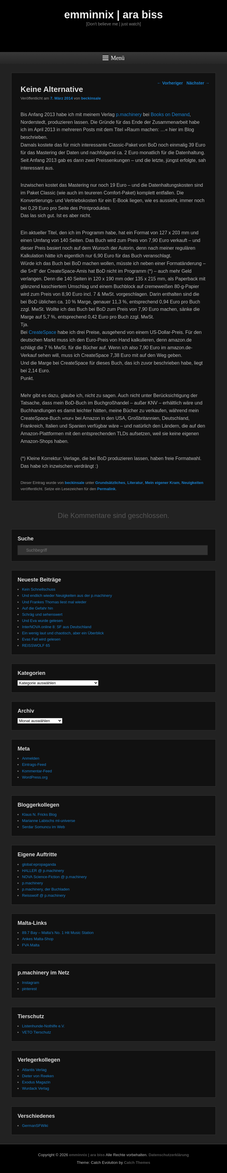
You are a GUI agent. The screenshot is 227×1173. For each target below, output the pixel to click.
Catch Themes (137, 1162)
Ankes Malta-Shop (37, 939)
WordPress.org (34, 777)
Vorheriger (170, 83)
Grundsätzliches (110, 482)
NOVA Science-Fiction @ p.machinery (54, 877)
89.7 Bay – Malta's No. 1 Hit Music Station (57, 932)
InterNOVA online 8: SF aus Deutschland (56, 627)
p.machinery (129, 114)
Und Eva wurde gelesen (42, 620)
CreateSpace (42, 332)
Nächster (198, 83)
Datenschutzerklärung (169, 1155)
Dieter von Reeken (38, 1076)
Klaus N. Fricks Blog (39, 814)
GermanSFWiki (35, 1125)
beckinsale (91, 98)
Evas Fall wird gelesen (41, 639)
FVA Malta (30, 945)
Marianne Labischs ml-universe (48, 820)
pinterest (29, 989)
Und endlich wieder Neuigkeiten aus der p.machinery (67, 595)
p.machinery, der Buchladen (45, 889)
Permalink (106, 489)
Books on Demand (170, 114)
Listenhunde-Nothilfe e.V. (43, 1026)
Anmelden (30, 758)
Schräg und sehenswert (42, 614)
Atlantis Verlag (34, 1070)
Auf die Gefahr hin (37, 608)
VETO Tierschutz (36, 1032)
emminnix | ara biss (113, 15)
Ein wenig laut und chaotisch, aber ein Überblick (63, 633)
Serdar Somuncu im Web (43, 827)
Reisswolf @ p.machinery (43, 895)
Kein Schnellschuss (38, 589)
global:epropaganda (39, 864)
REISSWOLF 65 (36, 645)
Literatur (135, 482)
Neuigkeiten (192, 482)
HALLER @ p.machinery (43, 870)
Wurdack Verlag (35, 1088)
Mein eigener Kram (162, 482)
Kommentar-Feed (37, 771)
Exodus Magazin (36, 1082)
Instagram (30, 982)
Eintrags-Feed (34, 764)
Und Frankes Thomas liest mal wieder (54, 602)
